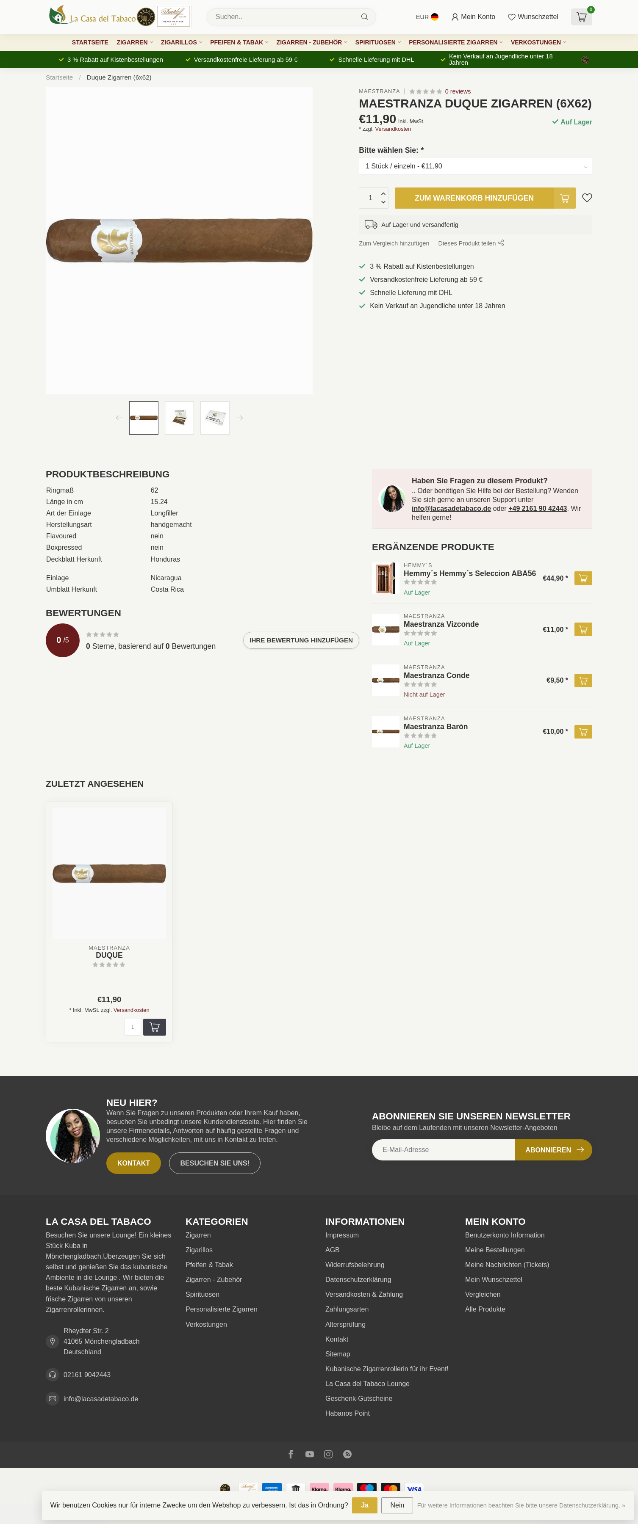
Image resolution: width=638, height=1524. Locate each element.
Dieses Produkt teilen (471, 243)
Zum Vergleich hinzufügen (394, 243)
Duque (109, 955)
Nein (397, 1505)
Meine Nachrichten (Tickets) (507, 1264)
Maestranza (379, 91)
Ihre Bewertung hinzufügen (301, 640)
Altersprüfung (345, 1324)
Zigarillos (179, 42)
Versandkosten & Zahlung (364, 1294)
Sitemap (337, 1354)
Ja (365, 1505)
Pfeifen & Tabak (236, 42)
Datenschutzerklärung (358, 1279)
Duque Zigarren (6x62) (119, 77)
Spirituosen (375, 42)
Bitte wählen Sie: (391, 150)
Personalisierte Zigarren (453, 42)
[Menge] (132, 1027)
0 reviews (458, 91)
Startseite (90, 42)
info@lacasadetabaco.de (451, 508)
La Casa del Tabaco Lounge (367, 1383)
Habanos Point (347, 1413)
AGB (332, 1250)
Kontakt (133, 1163)
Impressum (342, 1235)
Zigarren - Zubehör (309, 42)
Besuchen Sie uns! (215, 1163)
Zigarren (132, 42)
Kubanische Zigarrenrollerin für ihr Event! (387, 1368)
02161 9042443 (87, 1374)
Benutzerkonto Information (505, 1235)
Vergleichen (483, 1294)
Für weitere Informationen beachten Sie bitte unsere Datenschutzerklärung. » (521, 1505)
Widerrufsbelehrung (355, 1264)
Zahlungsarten (347, 1309)
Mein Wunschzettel (493, 1279)
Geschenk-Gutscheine (358, 1398)
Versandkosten (393, 129)
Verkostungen (536, 42)
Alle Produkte (485, 1309)
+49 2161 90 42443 (537, 508)
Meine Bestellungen (495, 1250)
